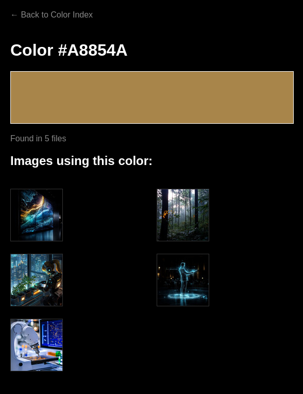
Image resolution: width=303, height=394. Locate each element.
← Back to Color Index (51, 14)
